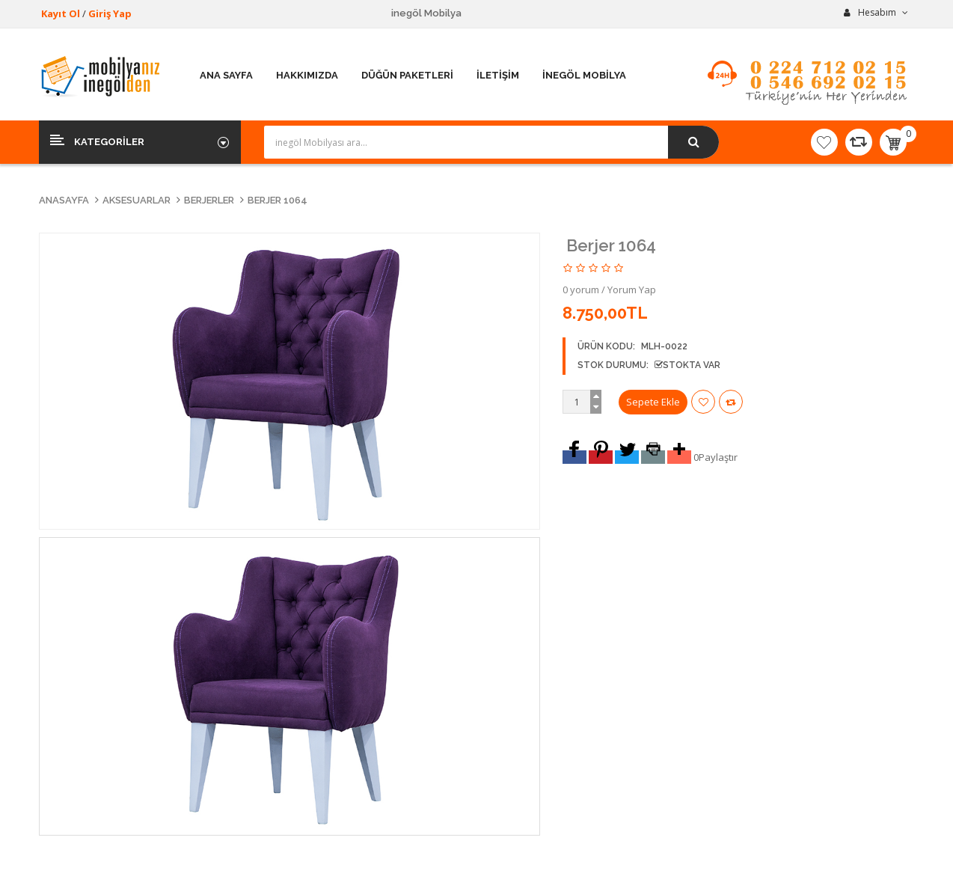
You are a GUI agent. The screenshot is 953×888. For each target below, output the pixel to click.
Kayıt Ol (60, 13)
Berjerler (209, 200)
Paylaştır (718, 457)
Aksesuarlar (136, 200)
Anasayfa (64, 200)
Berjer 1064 (277, 200)
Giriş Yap (110, 13)
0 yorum (581, 289)
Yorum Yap (631, 289)
